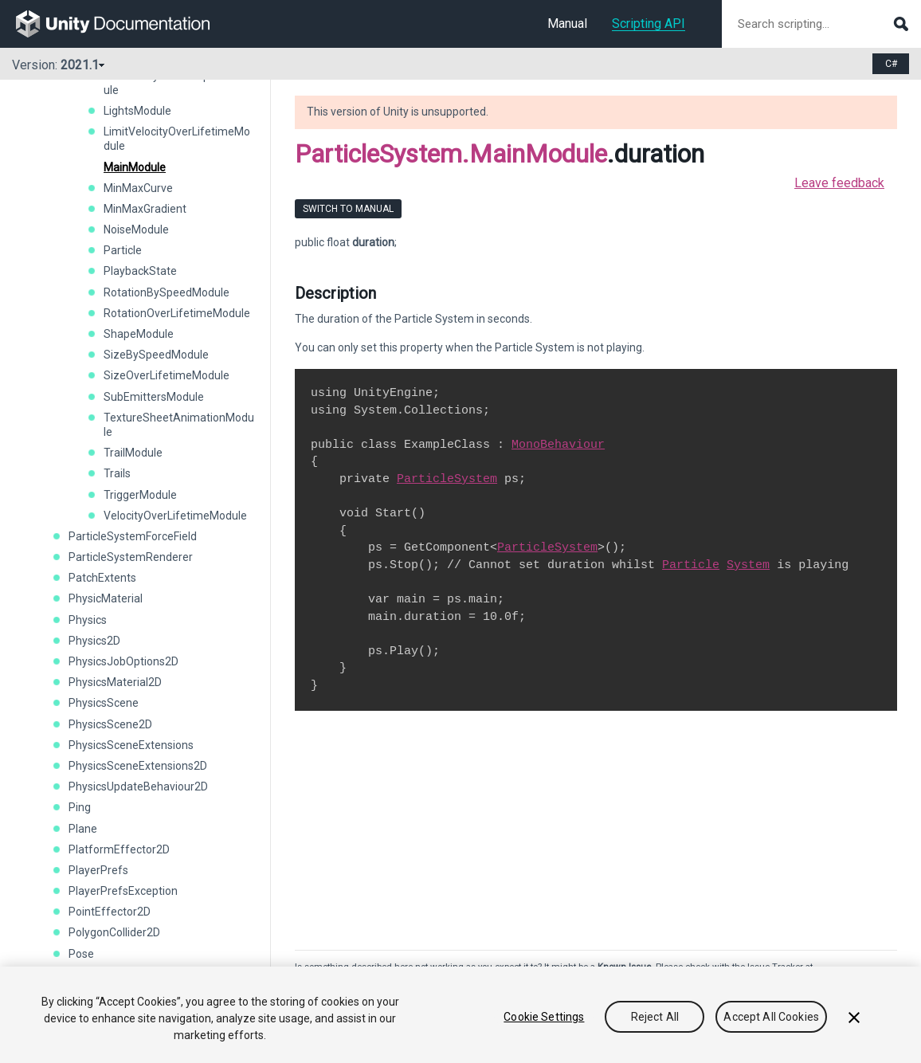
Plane (83, 828)
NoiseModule (136, 229)
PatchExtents (102, 577)
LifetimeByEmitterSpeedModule (177, 82)
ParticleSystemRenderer (131, 557)
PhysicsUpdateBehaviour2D (138, 786)
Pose (81, 953)
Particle (123, 250)
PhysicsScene (104, 702)
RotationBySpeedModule (166, 292)
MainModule (135, 167)
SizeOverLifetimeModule (166, 375)
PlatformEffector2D (119, 849)
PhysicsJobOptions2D (123, 661)
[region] (460, 1015)
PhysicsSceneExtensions (131, 745)
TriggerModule (140, 494)
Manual (567, 23)
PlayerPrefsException (123, 891)
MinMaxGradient (145, 208)
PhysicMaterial (106, 598)
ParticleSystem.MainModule (451, 154)
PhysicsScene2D (110, 724)
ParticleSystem (447, 479)
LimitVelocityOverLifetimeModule (177, 138)
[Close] (854, 1017)
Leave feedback (839, 182)
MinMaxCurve (138, 188)
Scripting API (648, 23)
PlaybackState (140, 271)
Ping (80, 807)
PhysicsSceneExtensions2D (138, 765)
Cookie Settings (544, 1016)
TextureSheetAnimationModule (179, 424)
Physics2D (94, 640)
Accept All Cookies (771, 1016)
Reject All (655, 1016)
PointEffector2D (110, 911)
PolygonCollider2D (114, 932)
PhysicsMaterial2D (115, 682)
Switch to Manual (348, 208)
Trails (117, 473)
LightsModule (137, 110)
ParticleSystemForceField (133, 536)
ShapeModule (139, 334)
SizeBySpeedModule (156, 354)
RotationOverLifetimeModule (177, 313)
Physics (88, 620)
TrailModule (133, 452)
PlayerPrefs (98, 870)
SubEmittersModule (154, 396)
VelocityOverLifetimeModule (175, 515)
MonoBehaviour (558, 445)
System (748, 565)
